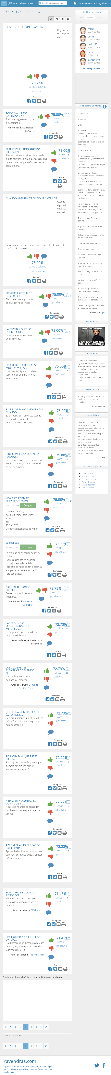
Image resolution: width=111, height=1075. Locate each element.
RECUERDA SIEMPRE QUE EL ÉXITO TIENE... (23, 713)
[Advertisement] (30, 50)
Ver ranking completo (92, 68)
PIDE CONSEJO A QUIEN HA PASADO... (22, 455)
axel (17, 547)
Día (81, 17)
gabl (17, 505)
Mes (98, 17)
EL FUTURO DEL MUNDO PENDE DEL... (21, 894)
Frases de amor (88, 484)
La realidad (12, 542)
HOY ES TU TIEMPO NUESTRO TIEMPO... (18, 499)
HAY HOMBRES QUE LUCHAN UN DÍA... (23, 938)
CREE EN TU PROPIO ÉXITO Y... (18, 588)
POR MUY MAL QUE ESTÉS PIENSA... (21, 758)
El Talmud (35, 910)
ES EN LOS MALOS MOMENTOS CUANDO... (25, 411)
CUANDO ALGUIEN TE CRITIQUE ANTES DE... (32, 198)
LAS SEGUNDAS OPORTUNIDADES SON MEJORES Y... (20, 626)
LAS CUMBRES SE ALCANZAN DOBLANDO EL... (20, 670)
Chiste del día (92, 353)
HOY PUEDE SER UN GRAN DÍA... (25, 27)
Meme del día (92, 321)
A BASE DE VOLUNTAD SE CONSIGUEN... (21, 802)
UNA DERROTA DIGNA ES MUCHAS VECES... (21, 366)
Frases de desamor (90, 482)
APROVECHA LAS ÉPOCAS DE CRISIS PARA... (23, 846)
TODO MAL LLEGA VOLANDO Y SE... (16, 115)
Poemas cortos (88, 476)
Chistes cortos (88, 473)
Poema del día (92, 415)
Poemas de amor (89, 479)
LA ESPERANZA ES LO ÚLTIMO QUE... (18, 330)
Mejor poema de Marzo (89, 105)
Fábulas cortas (88, 487)
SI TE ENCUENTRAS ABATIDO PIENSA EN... (23, 150)
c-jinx (103, 312)
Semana (90, 17)
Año (82, 21)
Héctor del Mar (36, 954)
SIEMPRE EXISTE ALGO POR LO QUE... (19, 294)
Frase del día (92, 389)
